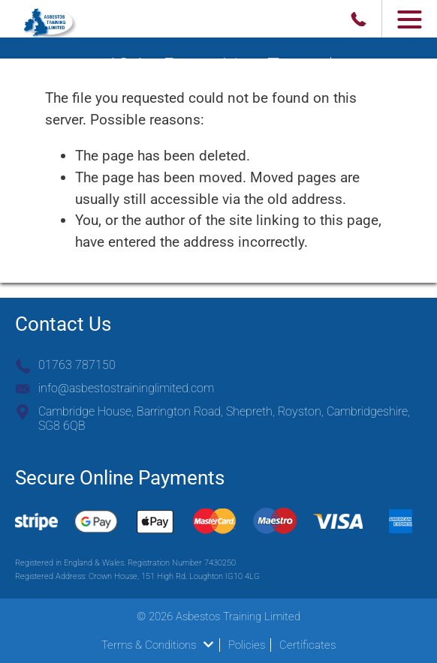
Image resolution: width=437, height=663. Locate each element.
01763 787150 (77, 365)
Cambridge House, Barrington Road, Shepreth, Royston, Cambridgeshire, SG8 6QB (224, 418)
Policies (246, 645)
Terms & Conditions (157, 645)
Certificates (307, 645)
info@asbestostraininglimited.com (126, 388)
